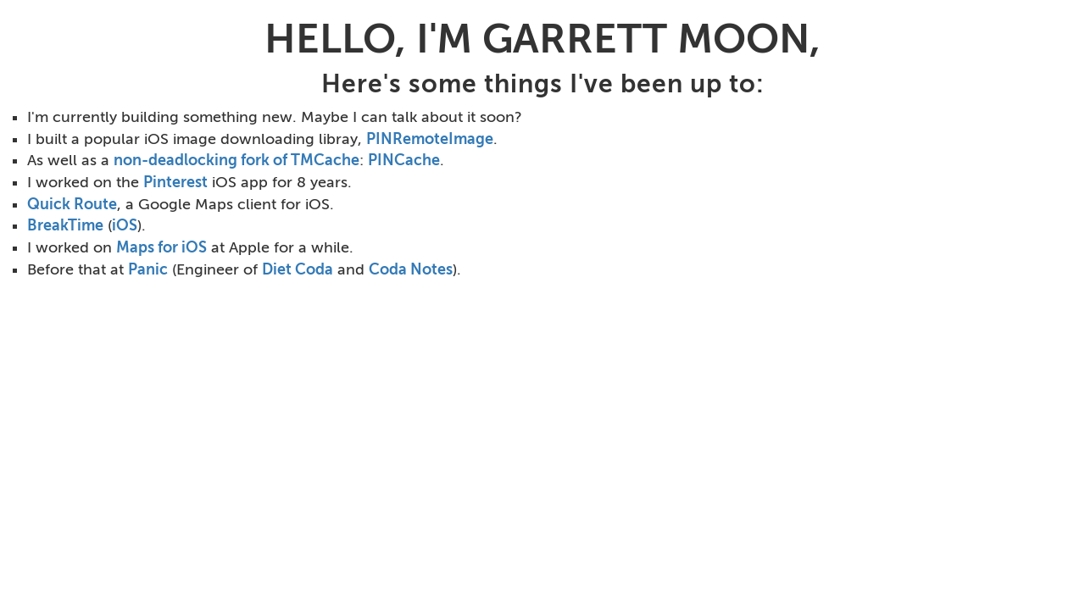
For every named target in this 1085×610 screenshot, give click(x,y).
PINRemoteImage (429, 138)
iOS (124, 225)
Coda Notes (411, 269)
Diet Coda (297, 269)
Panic (148, 269)
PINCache (404, 160)
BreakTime (65, 225)
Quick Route (72, 204)
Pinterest (175, 182)
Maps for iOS (161, 247)
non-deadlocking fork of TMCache (236, 160)
